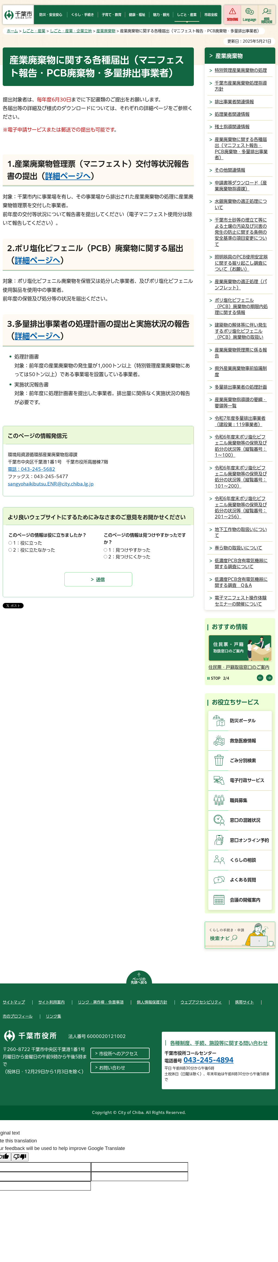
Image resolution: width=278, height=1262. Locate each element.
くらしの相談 (243, 860)
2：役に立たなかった (34, 550)
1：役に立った (27, 543)
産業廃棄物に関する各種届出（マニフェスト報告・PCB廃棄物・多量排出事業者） (241, 148)
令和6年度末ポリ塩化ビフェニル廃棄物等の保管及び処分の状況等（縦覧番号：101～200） (241, 477)
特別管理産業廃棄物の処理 (241, 70)
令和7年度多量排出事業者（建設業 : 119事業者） (240, 421)
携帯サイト (244, 1002)
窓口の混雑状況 (245, 820)
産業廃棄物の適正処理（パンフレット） (241, 284)
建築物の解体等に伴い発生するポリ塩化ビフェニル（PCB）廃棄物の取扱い (241, 331)
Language (249, 19)
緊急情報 (232, 19)
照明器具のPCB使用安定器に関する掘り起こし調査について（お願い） (241, 263)
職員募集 (238, 800)
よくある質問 (243, 880)
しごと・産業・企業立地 (71, 31)
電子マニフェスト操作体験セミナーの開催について (241, 601)
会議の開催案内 (245, 900)
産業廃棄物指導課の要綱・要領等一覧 (241, 402)
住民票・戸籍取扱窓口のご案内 (238, 667)
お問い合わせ (112, 1068)
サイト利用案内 (51, 1002)
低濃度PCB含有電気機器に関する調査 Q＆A (241, 582)
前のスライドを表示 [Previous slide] (260, 678)
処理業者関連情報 (232, 114)
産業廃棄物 (105, 31)
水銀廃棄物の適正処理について (241, 204)
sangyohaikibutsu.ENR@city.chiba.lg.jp (51, 484)
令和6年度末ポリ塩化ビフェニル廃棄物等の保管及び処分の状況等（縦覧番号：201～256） (241, 507)
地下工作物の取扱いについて (241, 532)
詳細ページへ (68, 176)
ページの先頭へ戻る (139, 980)
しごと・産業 (34, 31)
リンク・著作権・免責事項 (101, 1002)
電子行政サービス (247, 780)
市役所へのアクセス (118, 1054)
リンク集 (53, 1016)
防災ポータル (243, 720)
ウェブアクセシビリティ (201, 1002)
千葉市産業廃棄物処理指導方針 (241, 86)
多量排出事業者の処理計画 (241, 387)
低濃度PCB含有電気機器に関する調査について (241, 563)
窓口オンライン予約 (249, 840)
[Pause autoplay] (213, 678)
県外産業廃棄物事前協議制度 (241, 371)
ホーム (12, 31)
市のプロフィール (18, 1016)
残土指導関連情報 (232, 126)
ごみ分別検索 (243, 760)
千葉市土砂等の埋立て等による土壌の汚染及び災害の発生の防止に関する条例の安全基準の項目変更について (241, 232)
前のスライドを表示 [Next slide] (269, 678)
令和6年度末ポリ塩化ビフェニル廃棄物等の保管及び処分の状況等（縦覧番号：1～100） (241, 446)
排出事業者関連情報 (234, 102)
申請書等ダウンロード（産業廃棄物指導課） (241, 186)
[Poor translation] (20, 1156)
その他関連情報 (230, 170)
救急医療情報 (243, 741)
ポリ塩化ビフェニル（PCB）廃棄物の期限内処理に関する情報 (241, 306)
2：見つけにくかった (129, 557)
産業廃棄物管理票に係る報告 (241, 353)
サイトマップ (14, 1002)
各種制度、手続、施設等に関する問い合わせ (219, 1043)
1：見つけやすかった (129, 550)
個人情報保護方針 (152, 1002)
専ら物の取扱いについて (238, 548)
